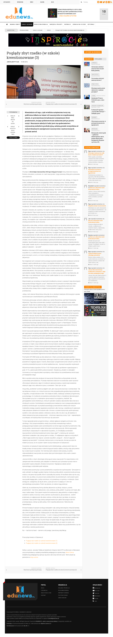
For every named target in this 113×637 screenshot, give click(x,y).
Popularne (98, 59)
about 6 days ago (93, 200)
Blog (52, 2)
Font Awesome (10, 625)
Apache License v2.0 (46, 623)
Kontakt (43, 595)
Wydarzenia (20, 2)
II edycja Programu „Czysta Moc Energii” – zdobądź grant (98, 111)
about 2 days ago (93, 164)
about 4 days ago (93, 182)
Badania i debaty (15, 25)
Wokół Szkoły (70, 552)
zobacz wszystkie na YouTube (67, 16)
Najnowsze (89, 59)
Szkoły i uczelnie (27, 25)
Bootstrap (9, 623)
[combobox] (88, 2)
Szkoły (49, 30)
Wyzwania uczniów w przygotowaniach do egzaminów (98, 123)
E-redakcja (44, 590)
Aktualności (7, 2)
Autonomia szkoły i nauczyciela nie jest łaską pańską (97, 68)
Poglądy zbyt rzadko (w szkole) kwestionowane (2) (41, 543)
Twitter (104, 2)
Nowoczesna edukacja (41, 25)
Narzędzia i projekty (56, 25)
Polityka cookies (63, 595)
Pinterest (106, 2)
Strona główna (7, 24)
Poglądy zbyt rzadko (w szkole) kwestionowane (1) (41, 541)
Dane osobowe (62, 597)
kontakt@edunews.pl (54, 618)
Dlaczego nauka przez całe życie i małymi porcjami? (98, 90)
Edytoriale (91, 24)
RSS (111, 2)
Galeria (42, 2)
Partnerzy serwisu (63, 592)
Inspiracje (68, 25)
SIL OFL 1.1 (26, 625)
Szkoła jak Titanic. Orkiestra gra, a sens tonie (97, 100)
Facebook (98, 2)
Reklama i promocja (63, 588)
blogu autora (34, 557)
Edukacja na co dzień (80, 25)
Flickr (109, 2)
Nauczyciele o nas (46, 592)
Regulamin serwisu (63, 590)
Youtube (101, 2)
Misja (42, 588)
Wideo (31, 2)
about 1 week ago (93, 248)
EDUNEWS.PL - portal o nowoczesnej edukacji (47, 621)
